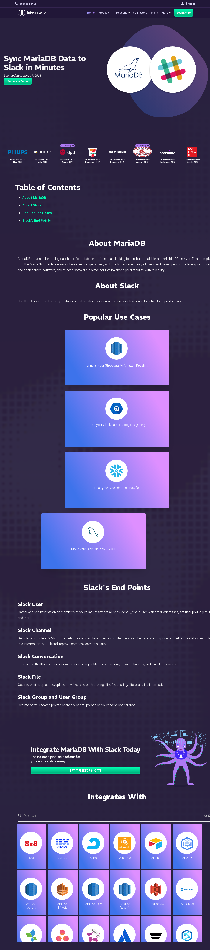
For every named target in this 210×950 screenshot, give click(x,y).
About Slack (32, 205)
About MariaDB (34, 198)
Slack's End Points (36, 220)
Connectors (139, 12)
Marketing (68, 888)
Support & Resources (131, 878)
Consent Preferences (131, 918)
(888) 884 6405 (25, 3)
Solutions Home (72, 868)
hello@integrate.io (31, 878)
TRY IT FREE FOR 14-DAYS (85, 586)
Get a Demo (183, 12)
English (179, 906)
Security (122, 898)
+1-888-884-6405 (30, 889)
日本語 (179, 911)
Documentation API (129, 893)
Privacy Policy (126, 908)
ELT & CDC (69, 878)
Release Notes (71, 908)
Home (88, 12)
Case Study (67, 143)
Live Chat (123, 873)
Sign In (188, 3)
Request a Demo (18, 81)
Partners (180, 888)
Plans (153, 12)
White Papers (183, 873)
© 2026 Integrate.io (26, 931)
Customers (182, 868)
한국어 (179, 916)
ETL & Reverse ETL (74, 873)
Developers (69, 903)
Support (67, 898)
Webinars (181, 878)
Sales (65, 893)
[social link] (17, 897)
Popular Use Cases (37, 213)
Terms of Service (185, 931)
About (178, 883)
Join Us (179, 893)
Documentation (126, 888)
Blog (120, 868)
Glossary (122, 913)
